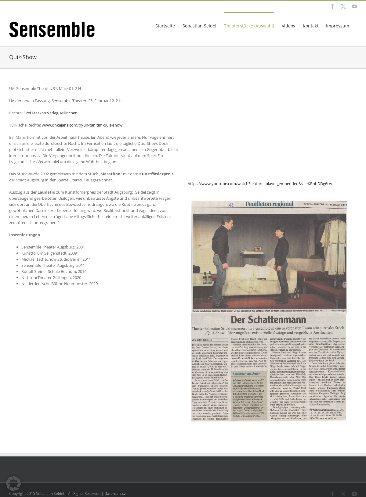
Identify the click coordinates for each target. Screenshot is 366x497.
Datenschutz (115, 493)
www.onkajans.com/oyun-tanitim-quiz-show (82, 125)
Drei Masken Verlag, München (51, 113)
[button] (13, 483)
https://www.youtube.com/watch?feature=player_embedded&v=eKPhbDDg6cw (260, 183)
